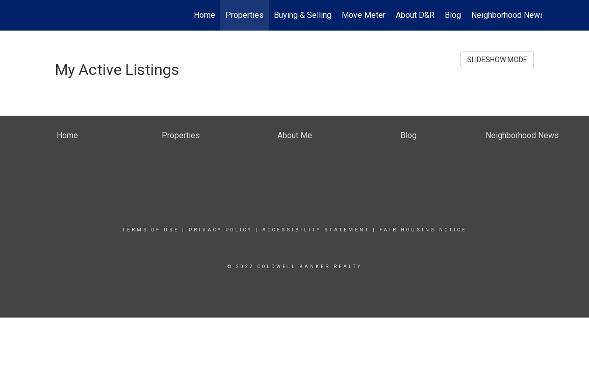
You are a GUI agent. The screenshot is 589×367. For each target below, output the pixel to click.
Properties (244, 15)
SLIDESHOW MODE (497, 60)
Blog (453, 15)
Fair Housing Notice (423, 229)
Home (204, 15)
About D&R (415, 15)
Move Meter (364, 15)
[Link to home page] (52, 15)
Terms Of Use (150, 229)
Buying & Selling (302, 15)
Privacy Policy (220, 229)
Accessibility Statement (316, 229)
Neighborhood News (508, 15)
